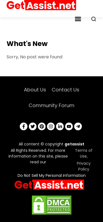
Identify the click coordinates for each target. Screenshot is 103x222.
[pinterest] (42, 126)
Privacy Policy (84, 166)
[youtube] (69, 126)
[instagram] (51, 126)
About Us (35, 89)
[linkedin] (60, 126)
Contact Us (65, 89)
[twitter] (33, 126)
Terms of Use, (84, 153)
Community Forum (51, 105)
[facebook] (23, 126)
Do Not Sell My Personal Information (52, 175)
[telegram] (78, 126)
